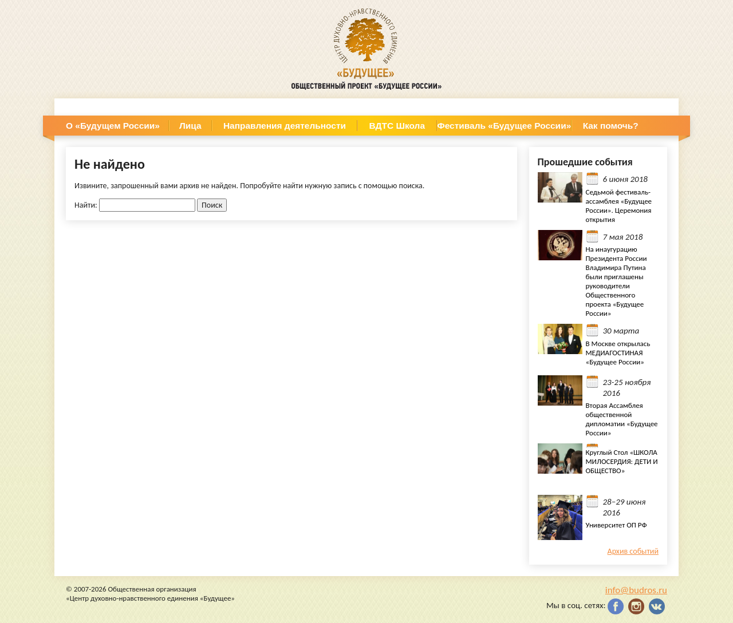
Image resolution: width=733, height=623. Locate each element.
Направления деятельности (284, 125)
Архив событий (633, 551)
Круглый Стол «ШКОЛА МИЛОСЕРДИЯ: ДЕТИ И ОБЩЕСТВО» (622, 461)
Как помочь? (611, 125)
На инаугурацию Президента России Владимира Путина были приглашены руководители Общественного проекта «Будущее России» (616, 281)
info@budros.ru (636, 590)
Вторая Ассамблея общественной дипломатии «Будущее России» (622, 419)
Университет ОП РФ (616, 525)
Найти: (85, 205)
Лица (190, 125)
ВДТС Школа (397, 125)
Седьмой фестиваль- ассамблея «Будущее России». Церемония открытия (619, 206)
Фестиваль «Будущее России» (505, 125)
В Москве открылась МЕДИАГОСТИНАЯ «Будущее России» (618, 352)
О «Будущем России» (113, 125)
